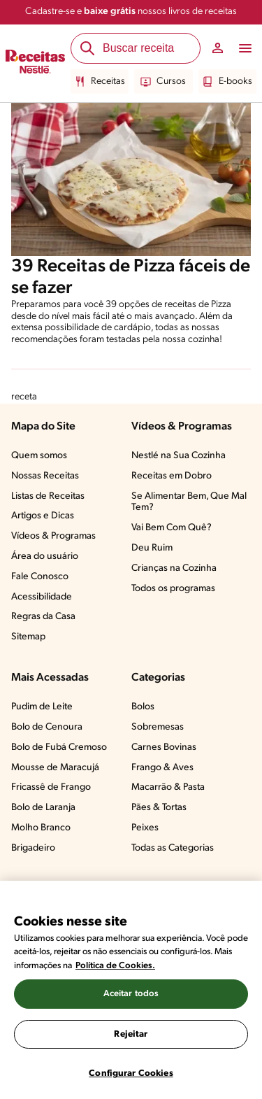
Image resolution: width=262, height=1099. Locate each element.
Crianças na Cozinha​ (174, 568)
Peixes (145, 828)
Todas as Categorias (172, 848)
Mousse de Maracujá (55, 768)
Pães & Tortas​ (159, 807)
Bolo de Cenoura (46, 727)
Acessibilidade (41, 597)
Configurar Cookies (131, 1073)
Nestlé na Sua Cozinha (178, 456)
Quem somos (39, 456)
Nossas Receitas (45, 476)
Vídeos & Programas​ (53, 536)
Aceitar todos (131, 993)
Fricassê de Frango (51, 787)
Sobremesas (157, 727)
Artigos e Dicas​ (42, 516)
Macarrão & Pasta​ (168, 787)
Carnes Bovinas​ (163, 747)
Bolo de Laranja (43, 807)
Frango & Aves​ (162, 768)
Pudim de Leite (42, 707)
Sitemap (28, 637)
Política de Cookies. (115, 965)
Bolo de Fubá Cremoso (59, 747)
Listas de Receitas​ (48, 496)
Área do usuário (44, 556)
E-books (227, 81)
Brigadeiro (33, 848)
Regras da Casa (43, 616)
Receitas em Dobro (171, 476)
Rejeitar (130, 1034)
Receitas (100, 81)
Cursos (163, 81)
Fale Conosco (39, 577)
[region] (131, 990)
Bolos (142, 707)
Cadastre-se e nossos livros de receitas (131, 11)
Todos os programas (173, 588)
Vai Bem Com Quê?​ (171, 528)
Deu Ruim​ (152, 548)
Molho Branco (41, 828)
